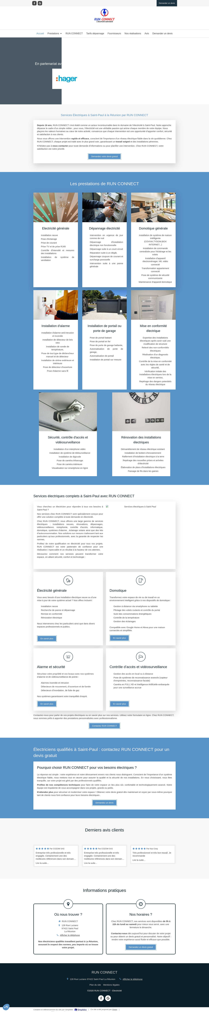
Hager (114, 1009)
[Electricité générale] (55, 240)
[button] (6, 1007)
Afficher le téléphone (70, 935)
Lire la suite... (42, 863)
